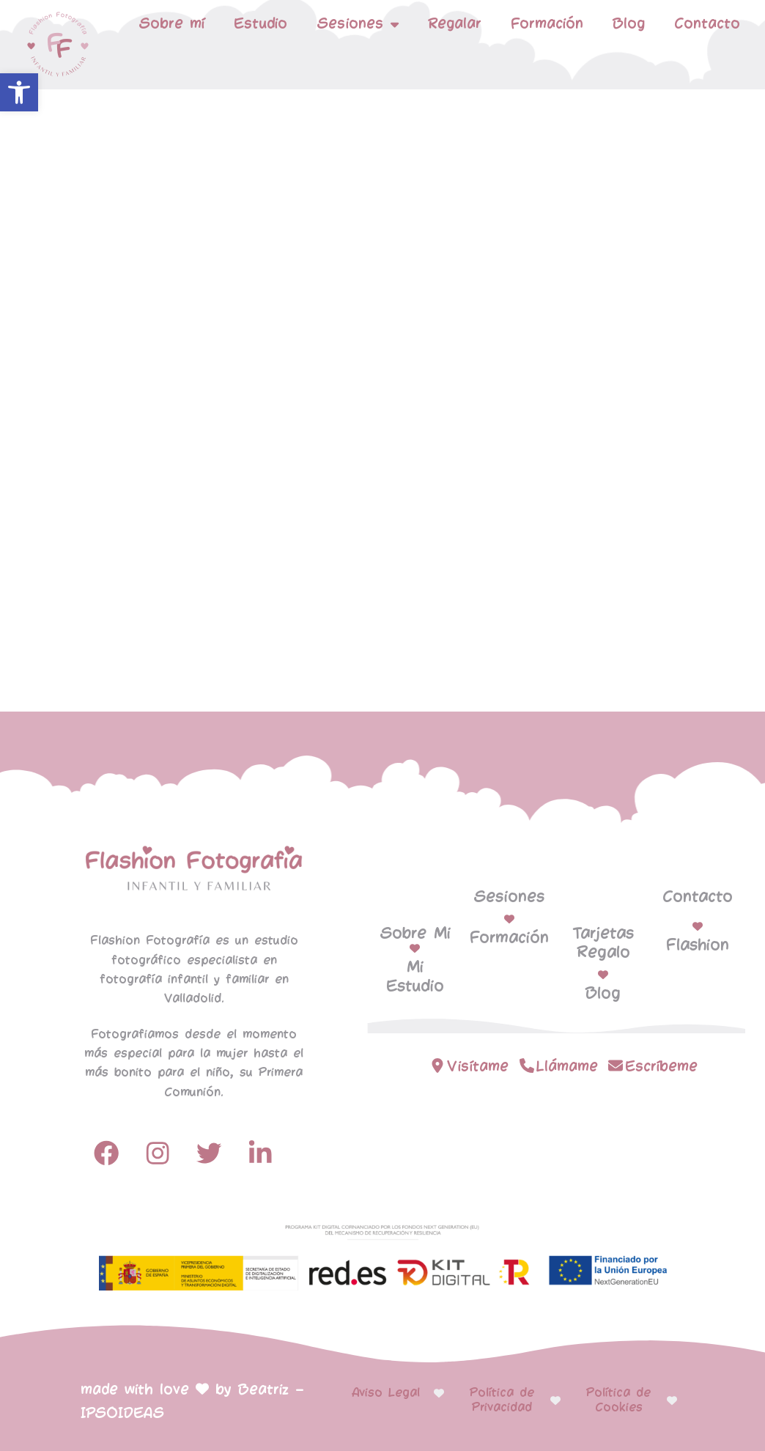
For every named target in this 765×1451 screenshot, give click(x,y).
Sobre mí (171, 24)
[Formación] (509, 919)
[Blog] (603, 975)
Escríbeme (661, 1066)
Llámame (567, 1066)
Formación (547, 24)
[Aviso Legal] (439, 1393)
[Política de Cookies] (672, 1400)
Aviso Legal (386, 1392)
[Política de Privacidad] (555, 1400)
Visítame (478, 1066)
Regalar (454, 24)
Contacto (707, 24)
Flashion (697, 945)
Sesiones (358, 24)
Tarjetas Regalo (603, 943)
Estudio (260, 24)
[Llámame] (527, 1065)
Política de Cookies (618, 1400)
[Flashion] (697, 926)
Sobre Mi (415, 933)
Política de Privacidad (502, 1400)
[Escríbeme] (615, 1065)
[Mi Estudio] (415, 948)
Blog (629, 24)
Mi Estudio (415, 977)
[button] (19, 92)
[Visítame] (437, 1065)
